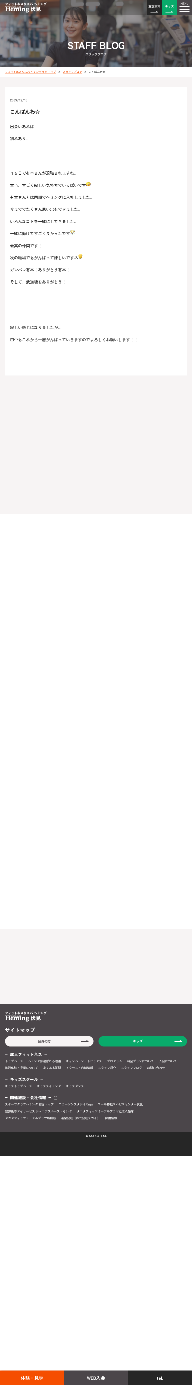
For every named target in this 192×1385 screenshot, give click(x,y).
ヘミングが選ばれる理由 (44, 1061)
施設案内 (154, 6)
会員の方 (44, 1041)
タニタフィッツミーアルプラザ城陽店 (30, 1118)
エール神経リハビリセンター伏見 (120, 1104)
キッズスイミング (49, 1086)
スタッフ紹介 (107, 1068)
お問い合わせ (156, 1068)
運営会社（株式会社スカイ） (80, 1118)
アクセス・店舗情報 (79, 1068)
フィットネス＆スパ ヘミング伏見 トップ (30, 72)
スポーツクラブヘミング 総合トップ (29, 1104)
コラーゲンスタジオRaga (76, 1104)
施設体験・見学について (21, 1068)
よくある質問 (52, 1068)
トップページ (14, 1061)
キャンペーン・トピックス (84, 1061)
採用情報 (111, 1118)
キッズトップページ (18, 1086)
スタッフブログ (72, 72)
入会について (168, 1061)
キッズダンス (75, 1086)
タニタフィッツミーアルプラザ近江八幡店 (105, 1111)
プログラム (114, 1061)
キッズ (169, 6)
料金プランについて (140, 1061)
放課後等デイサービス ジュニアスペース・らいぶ (38, 1111)
